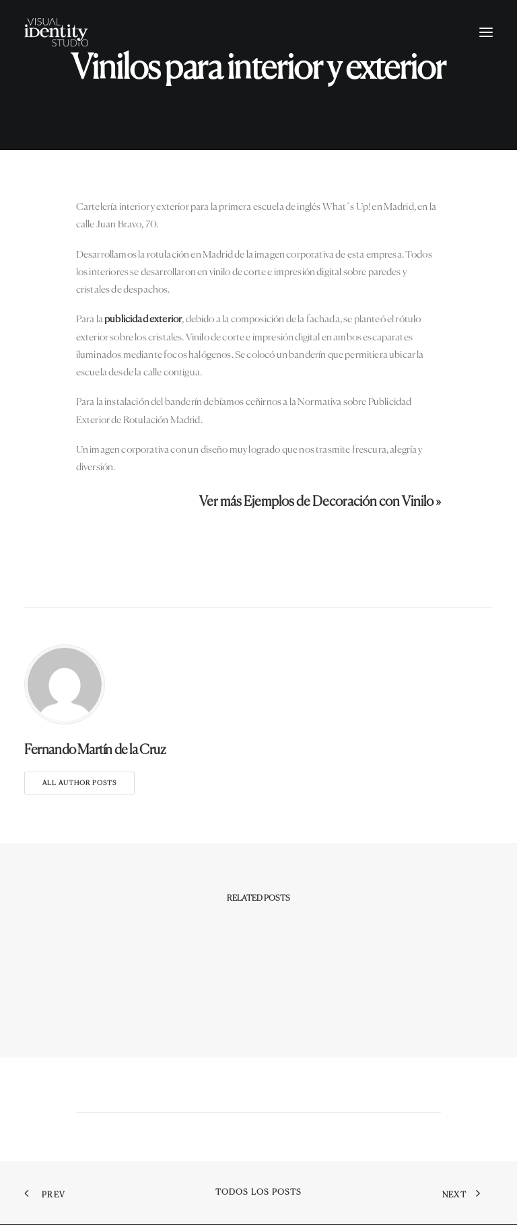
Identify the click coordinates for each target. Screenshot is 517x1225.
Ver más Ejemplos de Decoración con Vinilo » (320, 502)
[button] (486, 32)
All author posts (79, 783)
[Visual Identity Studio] (56, 32)
